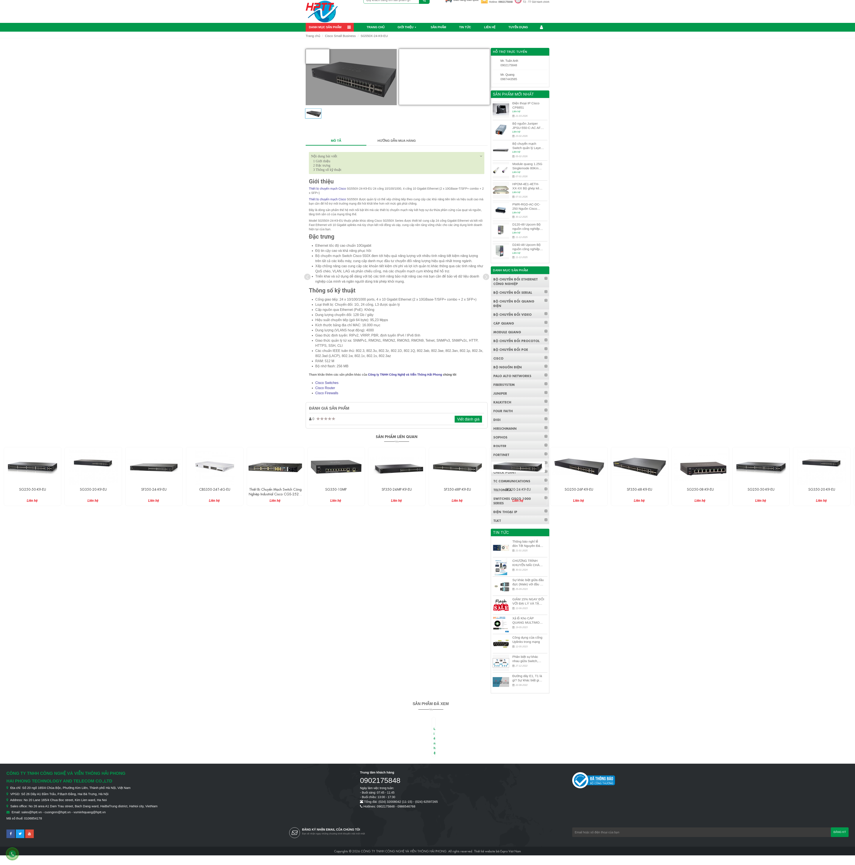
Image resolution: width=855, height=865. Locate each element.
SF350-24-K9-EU (214, 489)
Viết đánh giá (468, 419)
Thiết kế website (484, 851)
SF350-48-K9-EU (700, 489)
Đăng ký (839, 832)
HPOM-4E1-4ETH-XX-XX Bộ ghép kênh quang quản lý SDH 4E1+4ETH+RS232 (527, 186)
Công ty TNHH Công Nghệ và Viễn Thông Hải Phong (405, 374)
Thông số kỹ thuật (327, 169)
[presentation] (307, 277)
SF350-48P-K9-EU (518, 489)
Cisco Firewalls (326, 393)
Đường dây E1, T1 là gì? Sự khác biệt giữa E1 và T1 (527, 678)
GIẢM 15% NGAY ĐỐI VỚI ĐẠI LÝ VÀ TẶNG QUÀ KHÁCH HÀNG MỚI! (528, 601)
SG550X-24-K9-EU (374, 36)
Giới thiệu (405, 27)
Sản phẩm (438, 27)
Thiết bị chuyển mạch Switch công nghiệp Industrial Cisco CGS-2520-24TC (336, 494)
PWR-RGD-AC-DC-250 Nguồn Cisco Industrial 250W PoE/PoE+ (526, 206)
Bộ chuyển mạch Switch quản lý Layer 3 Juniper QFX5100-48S (527, 146)
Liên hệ (489, 27)
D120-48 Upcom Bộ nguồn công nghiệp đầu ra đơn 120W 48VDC (526, 227)
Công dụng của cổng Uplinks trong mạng (527, 640)
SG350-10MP (396, 489)
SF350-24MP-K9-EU (457, 489)
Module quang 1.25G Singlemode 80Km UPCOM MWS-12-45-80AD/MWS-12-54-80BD (527, 166)
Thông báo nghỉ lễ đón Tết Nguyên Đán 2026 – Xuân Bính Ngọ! (527, 544)
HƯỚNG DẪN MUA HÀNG (396, 140)
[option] (313, 115)
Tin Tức (465, 27)
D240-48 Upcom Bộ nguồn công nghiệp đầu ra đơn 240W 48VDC (526, 247)
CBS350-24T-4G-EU (275, 489)
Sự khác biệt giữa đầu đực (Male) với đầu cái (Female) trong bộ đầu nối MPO (528, 582)
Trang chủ (376, 27)
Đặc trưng (321, 165)
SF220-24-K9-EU (578, 489)
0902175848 (505, 1)
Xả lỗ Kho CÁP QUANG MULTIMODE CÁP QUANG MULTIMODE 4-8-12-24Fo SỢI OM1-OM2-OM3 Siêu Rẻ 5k (528, 620)
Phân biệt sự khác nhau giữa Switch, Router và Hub (525, 659)
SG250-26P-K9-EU (639, 489)
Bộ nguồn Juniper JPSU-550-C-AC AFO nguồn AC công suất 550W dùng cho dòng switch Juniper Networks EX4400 (527, 126)
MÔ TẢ (336, 140)
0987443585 (508, 79)
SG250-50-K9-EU (93, 489)
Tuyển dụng (518, 27)
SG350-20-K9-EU (154, 489)
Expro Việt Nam (510, 851)
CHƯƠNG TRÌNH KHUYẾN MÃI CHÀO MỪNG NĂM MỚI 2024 (527, 563)
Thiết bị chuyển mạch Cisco (327, 188)
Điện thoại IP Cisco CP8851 (526, 105)
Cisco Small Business (340, 36)
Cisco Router (325, 388)
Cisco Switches (326, 383)
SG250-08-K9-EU (761, 489)
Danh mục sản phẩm (325, 27)
